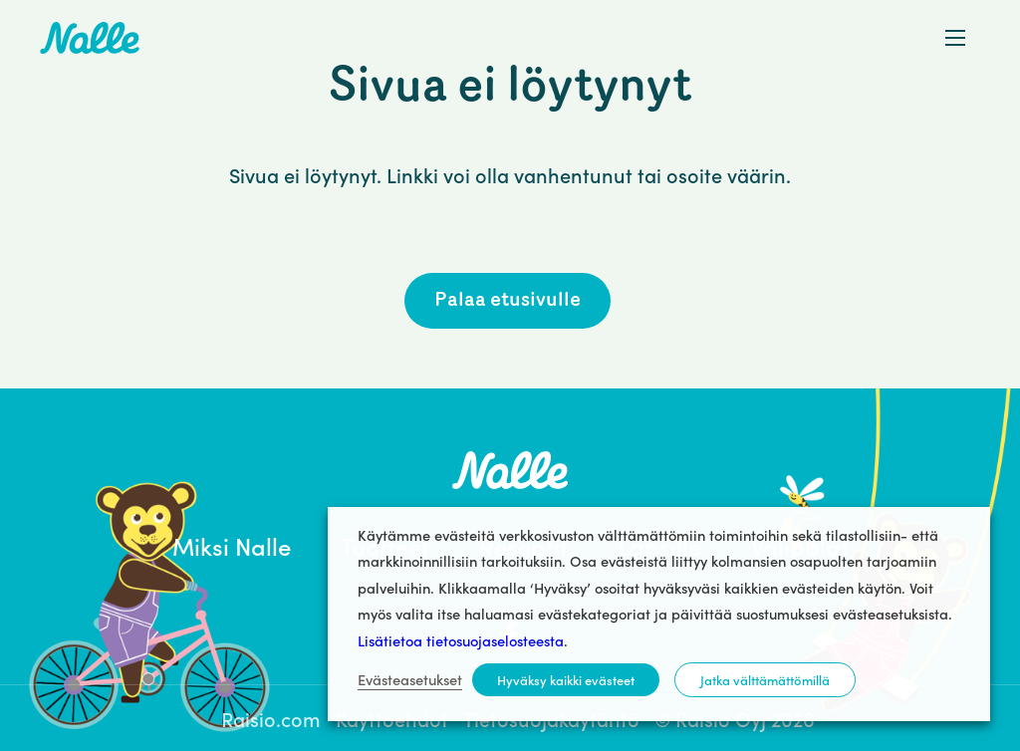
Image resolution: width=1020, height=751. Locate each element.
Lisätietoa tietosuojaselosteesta (461, 639)
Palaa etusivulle (507, 301)
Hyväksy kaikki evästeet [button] (566, 679)
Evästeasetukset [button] (410, 678)
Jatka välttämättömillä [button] (765, 679)
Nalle (89, 38)
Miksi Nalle (231, 545)
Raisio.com (271, 718)
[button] (955, 37)
